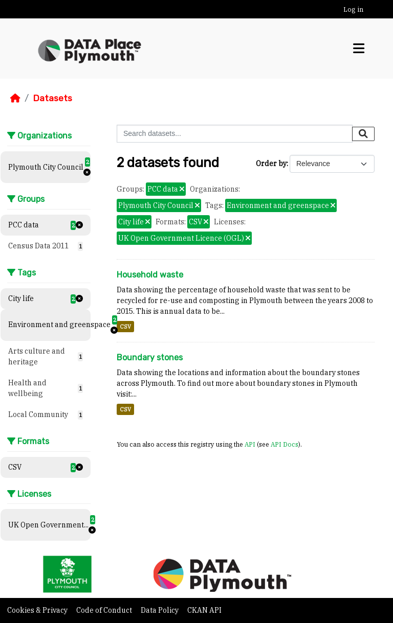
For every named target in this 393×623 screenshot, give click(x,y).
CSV (125, 326)
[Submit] (363, 134)
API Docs (284, 444)
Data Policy (160, 610)
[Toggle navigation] (358, 48)
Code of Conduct (105, 610)
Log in (353, 9)
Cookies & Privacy (38, 610)
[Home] (15, 98)
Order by (271, 163)
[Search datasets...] (235, 134)
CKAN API (204, 610)
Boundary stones (150, 357)
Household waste (150, 275)
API (250, 444)
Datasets (52, 98)
